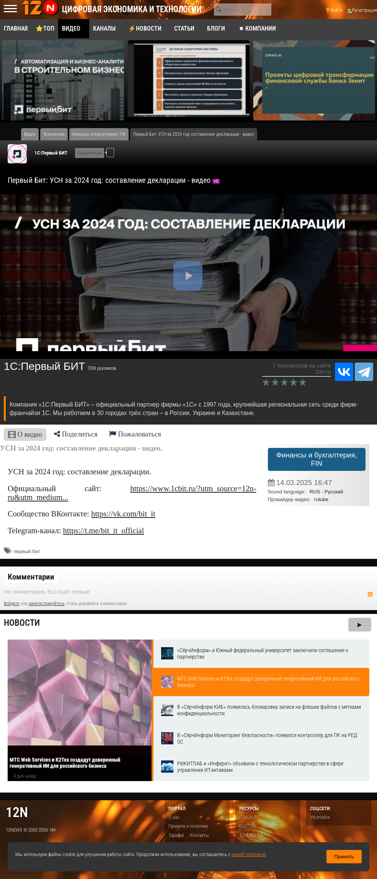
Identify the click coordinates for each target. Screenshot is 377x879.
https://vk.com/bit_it (123, 513)
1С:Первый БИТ (50, 153)
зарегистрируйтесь (47, 603)
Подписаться (89, 153)
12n (17, 812)
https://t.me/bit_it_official (103, 530)
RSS (370, 594)
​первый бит (26, 551)
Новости (22, 623)
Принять (344, 856)
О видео (25, 434)
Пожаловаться (135, 434)
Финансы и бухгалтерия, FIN (316, 459)
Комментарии (31, 576)
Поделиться (76, 434)
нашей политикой (249, 854)
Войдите (12, 603)
